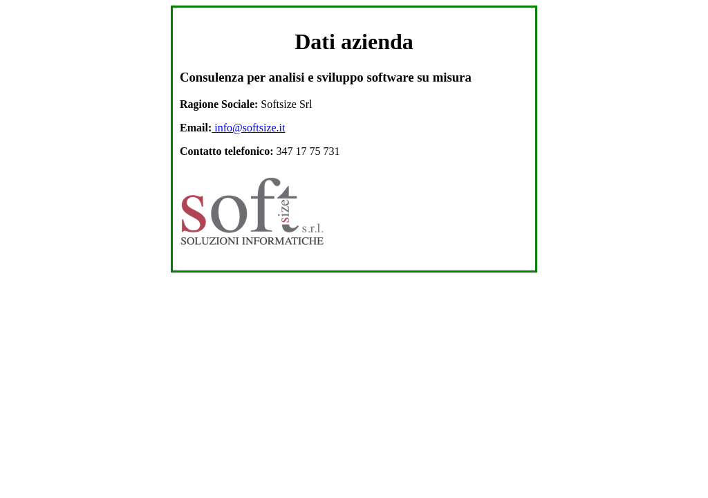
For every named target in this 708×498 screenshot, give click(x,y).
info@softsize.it (248, 127)
